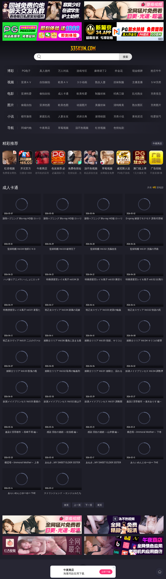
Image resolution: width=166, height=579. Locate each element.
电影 (10, 93)
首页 (66, 504)
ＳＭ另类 (156, 82)
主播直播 (137, 82)
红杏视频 (100, 128)
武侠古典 (82, 116)
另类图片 (156, 105)
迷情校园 (100, 116)
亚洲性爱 (26, 93)
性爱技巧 (156, 116)
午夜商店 (45, 128)
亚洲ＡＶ (26, 82)
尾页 (99, 504)
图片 (10, 105)
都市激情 (26, 116)
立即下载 (105, 571)
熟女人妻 (100, 82)
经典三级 (119, 93)
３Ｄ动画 (82, 82)
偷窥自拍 (26, 105)
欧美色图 (63, 105)
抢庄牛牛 (156, 71)
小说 (10, 116)
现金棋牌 (137, 71)
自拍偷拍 (45, 82)
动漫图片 (82, 105)
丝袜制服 (119, 82)
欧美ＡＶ (63, 82)
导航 (10, 128)
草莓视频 (63, 128)
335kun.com (83, 48)
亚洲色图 (45, 105)
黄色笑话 (137, 116)
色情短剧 (119, 128)
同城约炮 (26, 128)
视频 (10, 82)
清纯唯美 (119, 105)
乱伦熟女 (137, 93)
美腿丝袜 (100, 105)
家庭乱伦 (45, 116)
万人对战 (63, 71)
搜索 (125, 57)
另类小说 (119, 116)
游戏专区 (82, 71)
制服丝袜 (100, 93)
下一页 (88, 504)
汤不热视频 (81, 128)
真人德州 (45, 71)
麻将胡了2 (100, 71)
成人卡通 (63, 93)
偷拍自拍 (45, 93)
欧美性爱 (82, 93)
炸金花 (119, 71)
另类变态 (156, 93)
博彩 (10, 70)
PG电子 (26, 71)
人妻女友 (63, 116)
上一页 (77, 504)
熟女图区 (137, 105)
